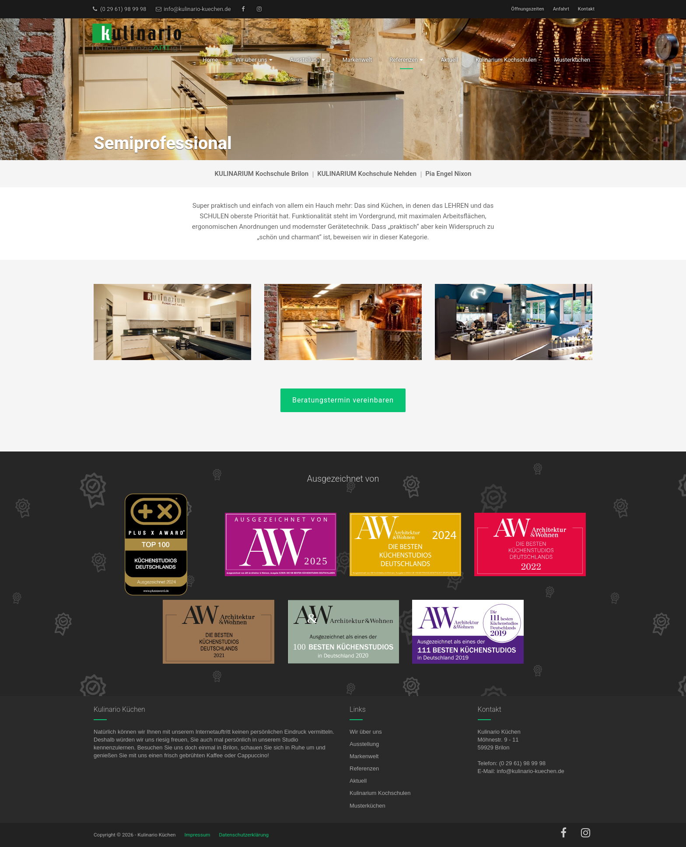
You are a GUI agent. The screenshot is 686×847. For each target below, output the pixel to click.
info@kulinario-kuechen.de (193, 9)
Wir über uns (366, 731)
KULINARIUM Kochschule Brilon (262, 174)
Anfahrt (561, 9)
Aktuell (358, 780)
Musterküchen (367, 805)
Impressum (197, 835)
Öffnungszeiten (527, 9)
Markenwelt (364, 756)
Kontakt (586, 9)
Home (210, 59)
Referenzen (364, 768)
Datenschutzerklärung (244, 835)
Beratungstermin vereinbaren (343, 400)
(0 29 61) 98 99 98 (118, 9)
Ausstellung (364, 744)
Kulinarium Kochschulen (380, 793)
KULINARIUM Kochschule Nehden (366, 174)
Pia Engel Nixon (448, 174)
